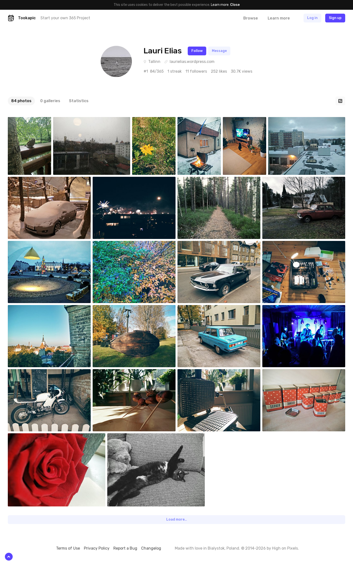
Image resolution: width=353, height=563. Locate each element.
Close (235, 5)
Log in (312, 18)
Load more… (176, 519)
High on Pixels (285, 548)
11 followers (196, 71)
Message (219, 51)
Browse (250, 18)
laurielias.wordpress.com (192, 61)
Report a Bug (125, 548)
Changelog (151, 548)
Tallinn (154, 61)
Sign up (335, 18)
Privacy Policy (96, 548)
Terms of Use (68, 548)
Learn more (220, 5)
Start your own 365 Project (65, 18)
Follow (197, 51)
